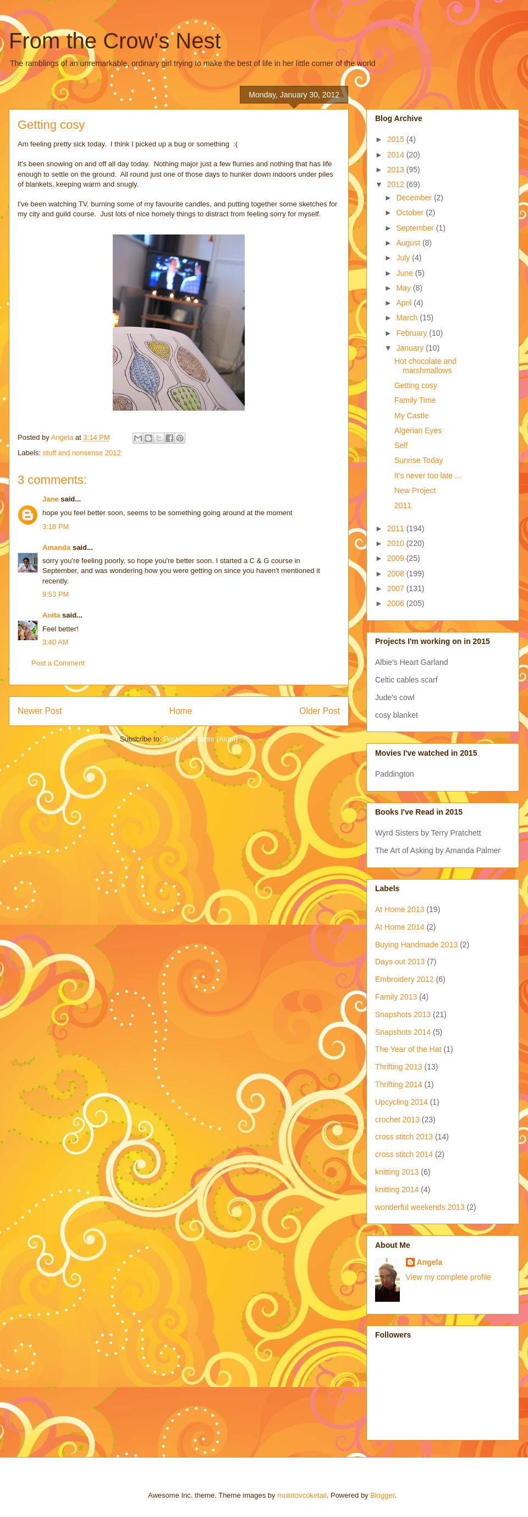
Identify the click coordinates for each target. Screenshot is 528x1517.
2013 (396, 169)
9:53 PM (55, 594)
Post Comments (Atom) (200, 739)
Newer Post (40, 711)
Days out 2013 (400, 961)
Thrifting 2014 (398, 1084)
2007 (396, 588)
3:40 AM (55, 642)
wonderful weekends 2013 (420, 1207)
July (404, 257)
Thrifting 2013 (398, 1066)
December (414, 197)
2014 (396, 154)
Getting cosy (415, 385)
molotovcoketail (302, 1495)
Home (181, 711)
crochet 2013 (397, 1119)
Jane (50, 499)
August (409, 242)
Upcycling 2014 (401, 1102)
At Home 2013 (400, 909)
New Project (415, 490)
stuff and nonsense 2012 (82, 453)
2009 (396, 558)
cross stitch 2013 (404, 1136)
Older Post (319, 711)
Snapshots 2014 (403, 1032)
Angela (430, 1262)
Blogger (382, 1495)
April (405, 302)
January (411, 347)
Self (401, 445)
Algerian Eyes (418, 430)
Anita (51, 615)
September (416, 227)
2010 (396, 543)
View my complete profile (448, 1277)
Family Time (415, 400)
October (411, 212)
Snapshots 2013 (403, 1014)
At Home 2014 (400, 927)
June (405, 273)
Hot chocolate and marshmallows (425, 366)
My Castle (411, 415)
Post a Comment (58, 663)
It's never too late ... (427, 475)
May (404, 287)
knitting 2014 (397, 1189)
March (408, 317)
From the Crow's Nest (115, 41)
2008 (396, 573)
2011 (402, 505)
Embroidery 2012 (404, 979)
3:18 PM (55, 526)
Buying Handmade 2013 (416, 944)
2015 (396, 139)
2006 (396, 603)
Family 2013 (396, 996)
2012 (396, 184)
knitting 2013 (397, 1171)
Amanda (56, 547)
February (412, 333)
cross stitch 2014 (404, 1154)
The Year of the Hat (408, 1049)
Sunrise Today (418, 460)
